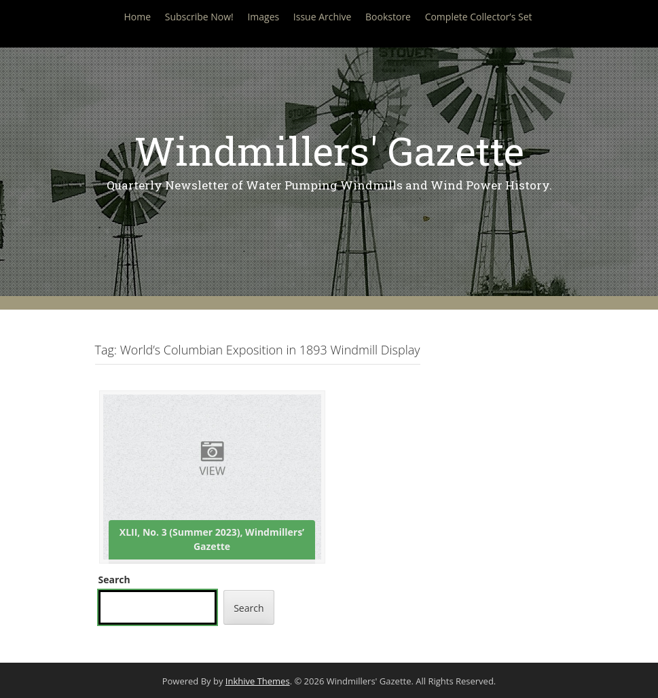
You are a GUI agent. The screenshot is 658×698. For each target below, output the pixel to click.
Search (114, 579)
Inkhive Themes (257, 681)
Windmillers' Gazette (329, 150)
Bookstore (388, 16)
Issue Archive (322, 16)
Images (263, 16)
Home (137, 16)
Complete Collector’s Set (478, 16)
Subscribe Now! (199, 16)
